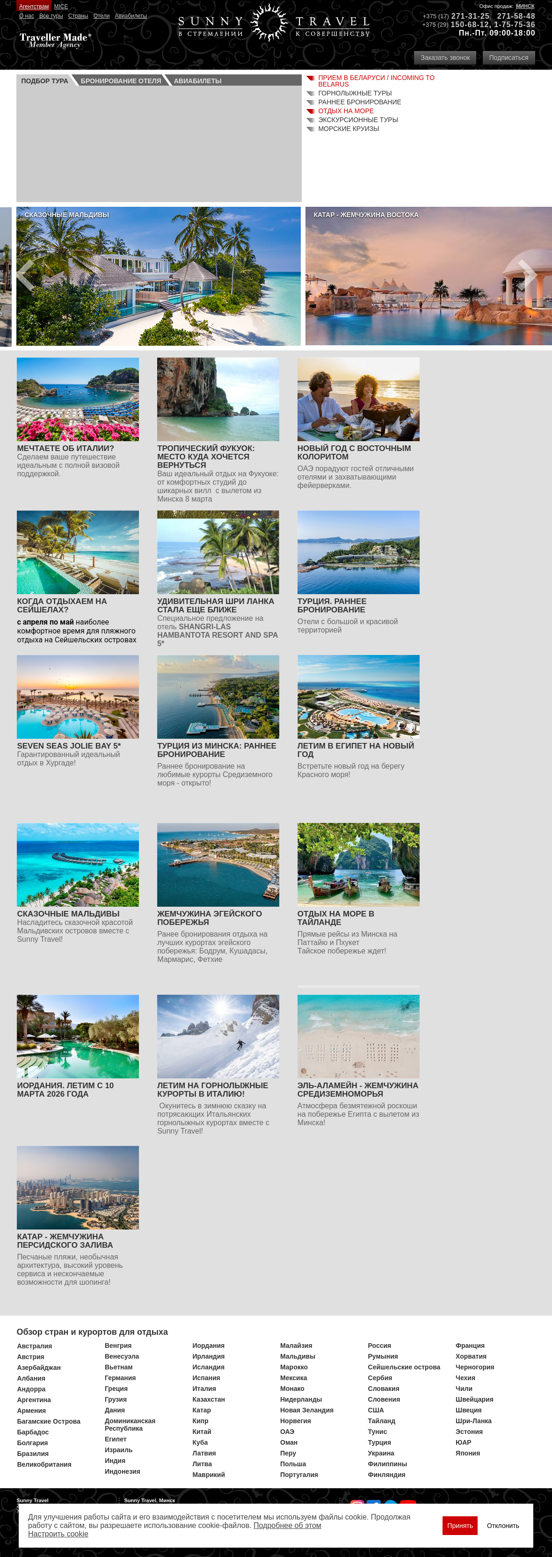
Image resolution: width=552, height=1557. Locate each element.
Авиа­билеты (198, 81)
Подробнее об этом (287, 1525)
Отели (102, 16)
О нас (26, 16)
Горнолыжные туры (355, 93)
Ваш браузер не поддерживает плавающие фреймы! (159, 142)
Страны (78, 16)
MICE (61, 6)
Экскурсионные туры (358, 119)
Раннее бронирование (359, 102)
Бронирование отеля (121, 81)
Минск (525, 6)
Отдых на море (346, 111)
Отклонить (503, 1525)
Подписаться (509, 57)
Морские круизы (348, 128)
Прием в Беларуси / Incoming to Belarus (376, 80)
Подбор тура (44, 81)
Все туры (51, 16)
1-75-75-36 (514, 25)
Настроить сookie (58, 1534)
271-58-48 (516, 16)
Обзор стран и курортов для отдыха (92, 1332)
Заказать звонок (445, 57)
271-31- (465, 16)
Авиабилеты (131, 16)
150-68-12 (469, 25)
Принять (460, 1525)
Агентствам (34, 6)
